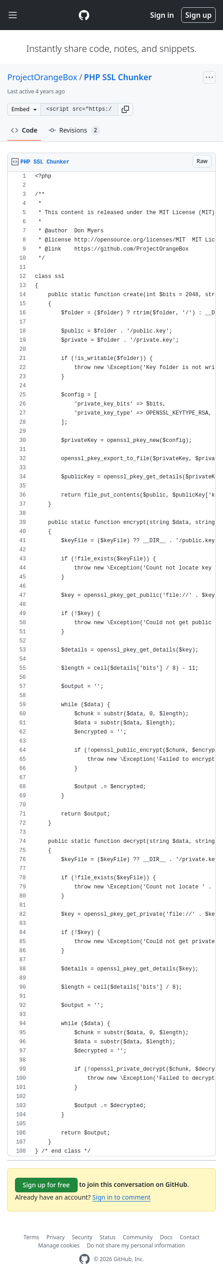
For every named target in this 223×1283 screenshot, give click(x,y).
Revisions (74, 130)
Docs (166, 1237)
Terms (32, 1237)
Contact (189, 1237)
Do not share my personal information (136, 1245)
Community (138, 1237)
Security (82, 1237)
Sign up (198, 15)
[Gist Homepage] (84, 15)
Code (24, 130)
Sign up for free (46, 1184)
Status (107, 1237)
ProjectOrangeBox (42, 77)
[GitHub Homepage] (84, 1259)
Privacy (55, 1237)
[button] (125, 109)
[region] (111, 664)
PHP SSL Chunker (118, 77)
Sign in (162, 15)
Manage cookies (58, 1245)
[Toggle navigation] (12, 15)
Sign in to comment (121, 1197)
